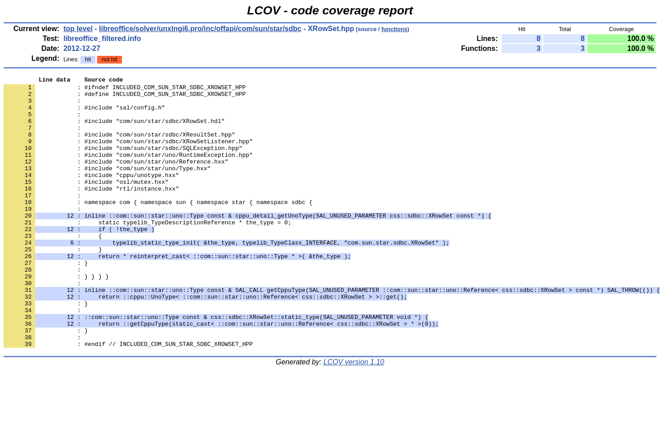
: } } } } (56, 317)
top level (78, 28)
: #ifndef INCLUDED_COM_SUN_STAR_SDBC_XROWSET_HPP (125, 90)
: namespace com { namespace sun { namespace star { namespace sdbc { (158, 227)
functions (395, 29)
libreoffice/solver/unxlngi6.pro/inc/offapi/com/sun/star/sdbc (200, 28)
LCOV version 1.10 (353, 416)
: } (46, 349)
